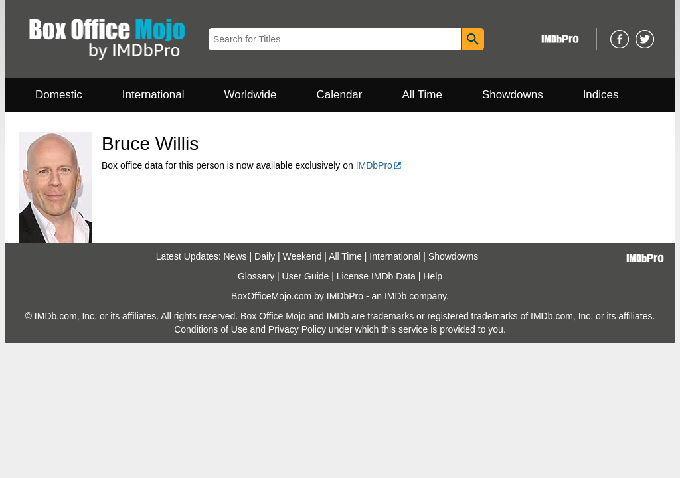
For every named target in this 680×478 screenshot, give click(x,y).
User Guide (305, 276)
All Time (422, 94)
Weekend (302, 256)
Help (432, 276)
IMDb (395, 296)
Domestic (58, 94)
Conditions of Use (211, 329)
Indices (601, 94)
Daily (264, 256)
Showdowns (512, 94)
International (153, 94)
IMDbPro (379, 165)
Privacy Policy (297, 329)
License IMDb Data (376, 276)
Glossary (256, 276)
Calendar (340, 94)
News (235, 256)
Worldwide (250, 94)
